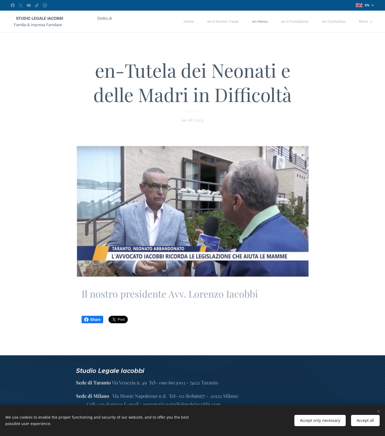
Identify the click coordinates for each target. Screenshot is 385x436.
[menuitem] (166, 21)
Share (92, 319)
